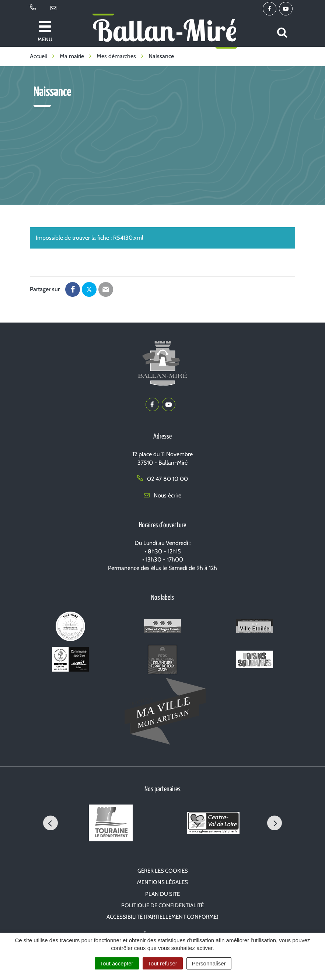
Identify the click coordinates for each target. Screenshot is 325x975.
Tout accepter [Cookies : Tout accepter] (116, 963)
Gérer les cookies (162, 870)
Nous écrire (162, 495)
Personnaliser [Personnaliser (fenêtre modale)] (209, 963)
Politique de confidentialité (162, 905)
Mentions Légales (162, 882)
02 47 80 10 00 (162, 478)
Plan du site (162, 894)
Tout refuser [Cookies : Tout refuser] (162, 963)
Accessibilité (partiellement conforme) (162, 917)
